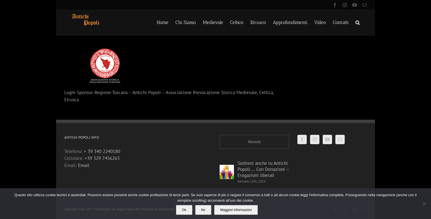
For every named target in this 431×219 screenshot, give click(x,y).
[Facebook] (302, 139)
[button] (357, 22)
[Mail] (340, 139)
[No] (424, 203)
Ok (184, 210)
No (203, 210)
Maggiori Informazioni (236, 210)
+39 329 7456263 (102, 158)
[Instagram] (314, 139)
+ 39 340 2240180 (102, 151)
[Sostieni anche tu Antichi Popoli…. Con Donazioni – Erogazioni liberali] (227, 172)
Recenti (254, 141)
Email (83, 165)
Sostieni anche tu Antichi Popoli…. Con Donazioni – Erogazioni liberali (263, 169)
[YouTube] (327, 139)
